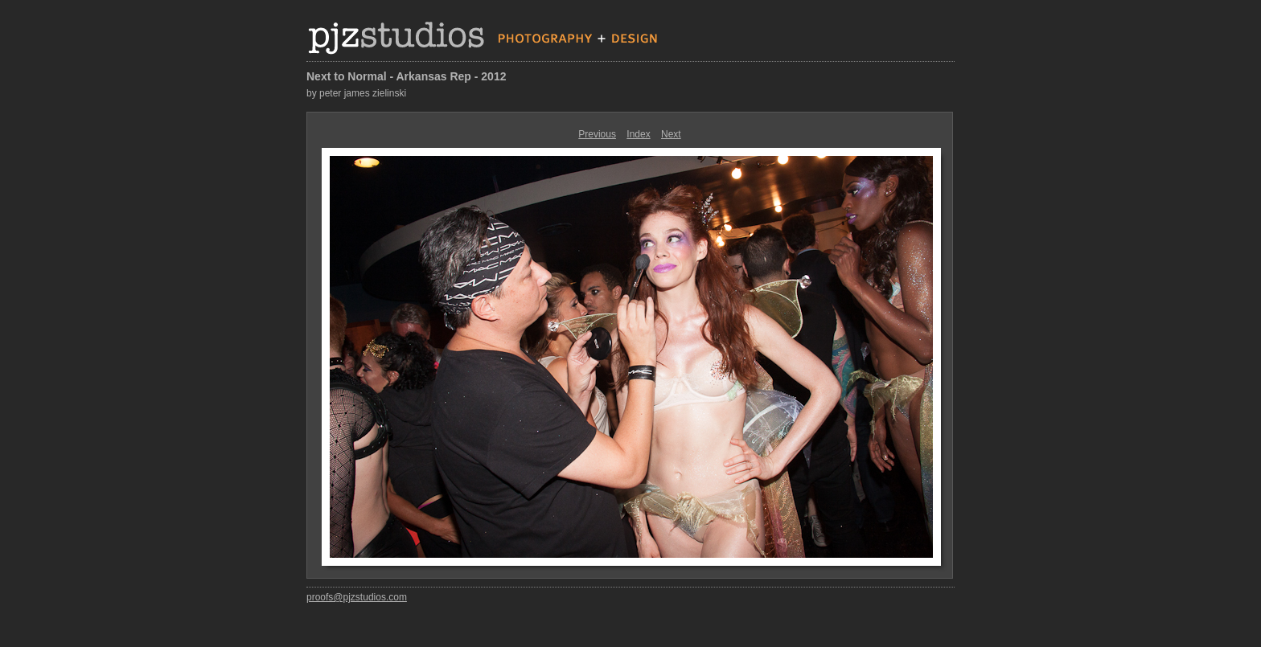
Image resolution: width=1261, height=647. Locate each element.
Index (638, 134)
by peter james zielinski (356, 93)
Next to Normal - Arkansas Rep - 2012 (406, 76)
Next (671, 134)
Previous (597, 134)
